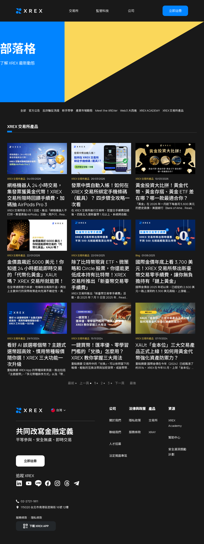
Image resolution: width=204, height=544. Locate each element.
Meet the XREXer (106, 110)
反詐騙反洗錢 (50, 110)
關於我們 (115, 421)
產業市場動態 (84, 110)
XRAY (152, 433)
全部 (23, 110)
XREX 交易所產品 (173, 110)
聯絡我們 (115, 433)
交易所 (73, 11)
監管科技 (102, 11)
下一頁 (120, 383)
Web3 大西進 (128, 110)
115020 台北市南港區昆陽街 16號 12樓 (45, 507)
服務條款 (135, 433)
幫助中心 (174, 439)
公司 (131, 11)
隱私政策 (135, 421)
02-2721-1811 (29, 501)
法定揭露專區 (118, 458)
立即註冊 (175, 11)
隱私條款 (36, 518)
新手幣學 (67, 110)
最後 (133, 383)
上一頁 (84, 383)
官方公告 (34, 110)
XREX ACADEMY (149, 110)
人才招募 (115, 446)
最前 (71, 383)
